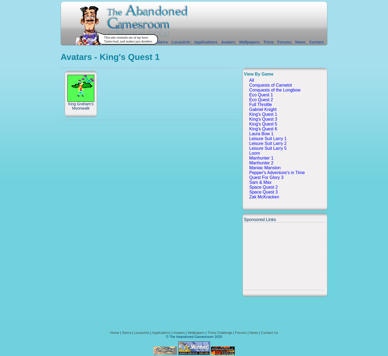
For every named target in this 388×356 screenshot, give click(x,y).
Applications (205, 42)
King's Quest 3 (263, 119)
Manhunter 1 (261, 158)
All (251, 80)
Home (114, 333)
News (300, 42)
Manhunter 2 (261, 163)
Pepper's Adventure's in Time (277, 172)
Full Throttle (260, 104)
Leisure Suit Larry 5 (268, 148)
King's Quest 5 (263, 124)
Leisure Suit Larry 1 (268, 138)
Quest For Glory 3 (266, 177)
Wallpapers (249, 42)
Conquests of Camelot (270, 85)
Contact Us (269, 333)
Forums (284, 42)
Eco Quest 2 (261, 99)
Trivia (268, 42)
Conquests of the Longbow (274, 90)
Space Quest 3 (263, 192)
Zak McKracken (264, 197)
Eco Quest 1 (261, 95)
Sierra (162, 42)
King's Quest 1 (263, 114)
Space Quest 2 (263, 187)
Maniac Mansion (265, 167)
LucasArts (180, 42)
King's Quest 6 (263, 129)
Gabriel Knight (262, 109)
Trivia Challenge (219, 333)
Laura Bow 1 (261, 133)
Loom (254, 153)
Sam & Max (260, 182)
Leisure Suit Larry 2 (268, 143)
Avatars (228, 42)
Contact (316, 42)
